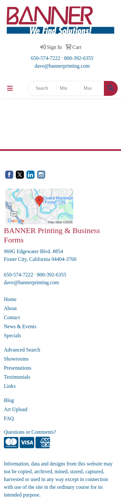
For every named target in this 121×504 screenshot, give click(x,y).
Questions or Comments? (30, 432)
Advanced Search (22, 350)
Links (9, 386)
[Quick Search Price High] (92, 88)
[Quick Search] (41, 88)
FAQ (9, 418)
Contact (12, 317)
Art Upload (15, 409)
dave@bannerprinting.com (62, 66)
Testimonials (17, 377)
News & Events (20, 326)
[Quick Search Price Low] (68, 88)
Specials (12, 335)
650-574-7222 (45, 58)
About (10, 308)
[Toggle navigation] (10, 88)
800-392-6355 (79, 58)
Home (10, 299)
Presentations (17, 368)
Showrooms (16, 359)
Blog (9, 400)
